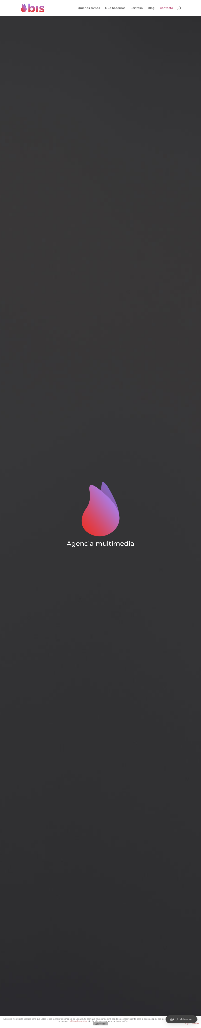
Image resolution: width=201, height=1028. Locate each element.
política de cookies (78, 1021)
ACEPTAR (100, 1024)
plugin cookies (191, 1023)
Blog (151, 8)
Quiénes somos (89, 8)
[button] (181, 1019)
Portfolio (136, 8)
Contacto (166, 8)
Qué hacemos (115, 8)
